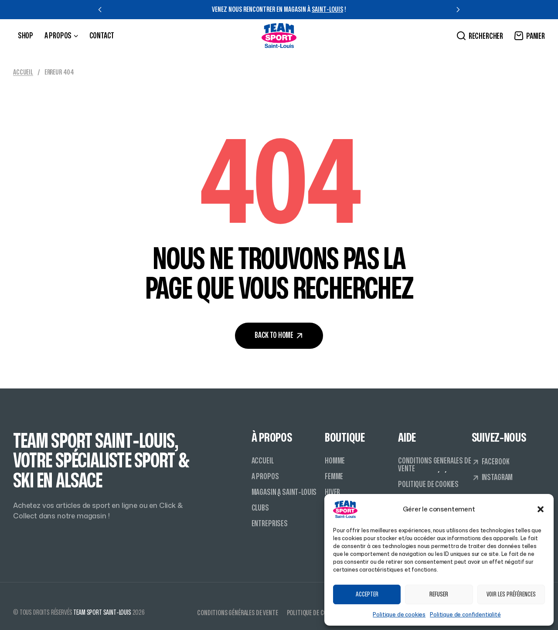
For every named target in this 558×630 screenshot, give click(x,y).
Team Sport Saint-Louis (102, 612)
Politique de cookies (399, 614)
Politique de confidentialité (465, 614)
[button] (540, 509)
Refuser (438, 594)
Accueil (23, 72)
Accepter (367, 594)
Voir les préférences (511, 594)
